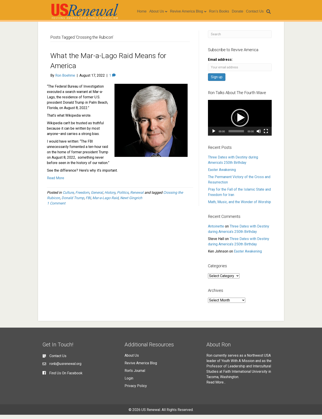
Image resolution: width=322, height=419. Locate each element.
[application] (240, 122)
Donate (242, 12)
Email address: (220, 64)
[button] (240, 122)
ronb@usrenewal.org (65, 368)
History (109, 197)
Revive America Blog (190, 12)
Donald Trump (72, 202)
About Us (160, 12)
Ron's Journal (135, 375)
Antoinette (216, 230)
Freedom (82, 197)
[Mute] (258, 135)
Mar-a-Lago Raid (105, 202)
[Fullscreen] (266, 135)
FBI (88, 202)
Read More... (216, 386)
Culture (68, 197)
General (97, 197)
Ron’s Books (223, 12)
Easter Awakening (222, 174)
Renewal (137, 197)
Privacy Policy (136, 390)
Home (146, 12)
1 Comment (56, 207)
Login (129, 382)
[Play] (214, 135)
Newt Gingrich (131, 202)
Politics (123, 197)
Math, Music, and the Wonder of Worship (239, 206)
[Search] (272, 12)
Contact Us (259, 12)
